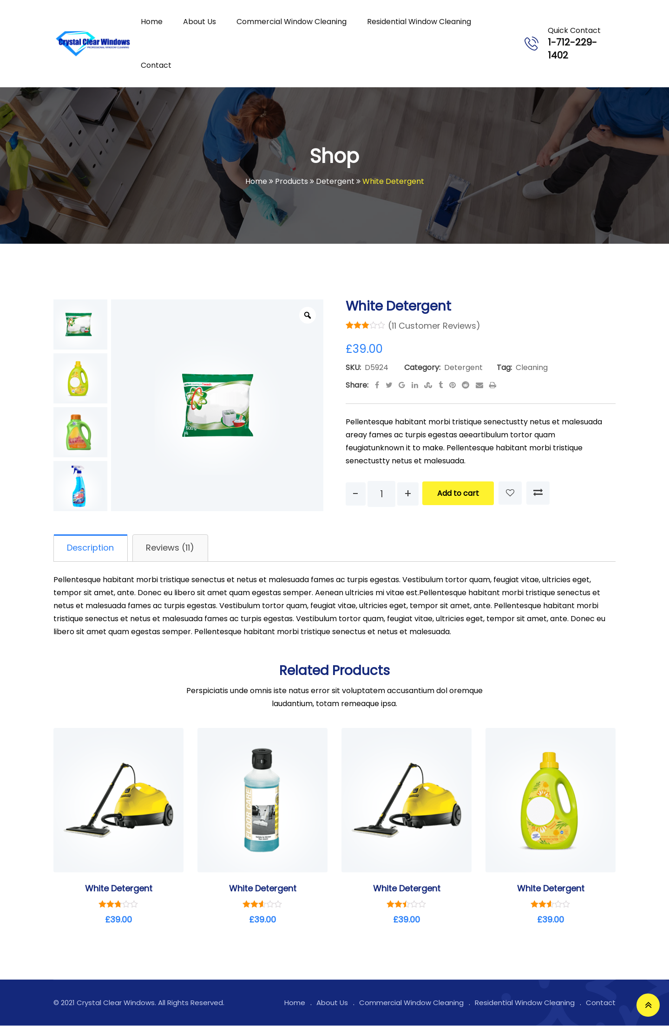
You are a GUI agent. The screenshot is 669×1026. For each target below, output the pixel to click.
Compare (538, 493)
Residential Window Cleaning (419, 21)
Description (91, 548)
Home (152, 21)
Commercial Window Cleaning (291, 21)
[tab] (91, 548)
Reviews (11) (172, 548)
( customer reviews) (434, 325)
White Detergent (118, 889)
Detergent (463, 367)
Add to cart (458, 493)
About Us (199, 21)
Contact (156, 65)
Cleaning (532, 367)
